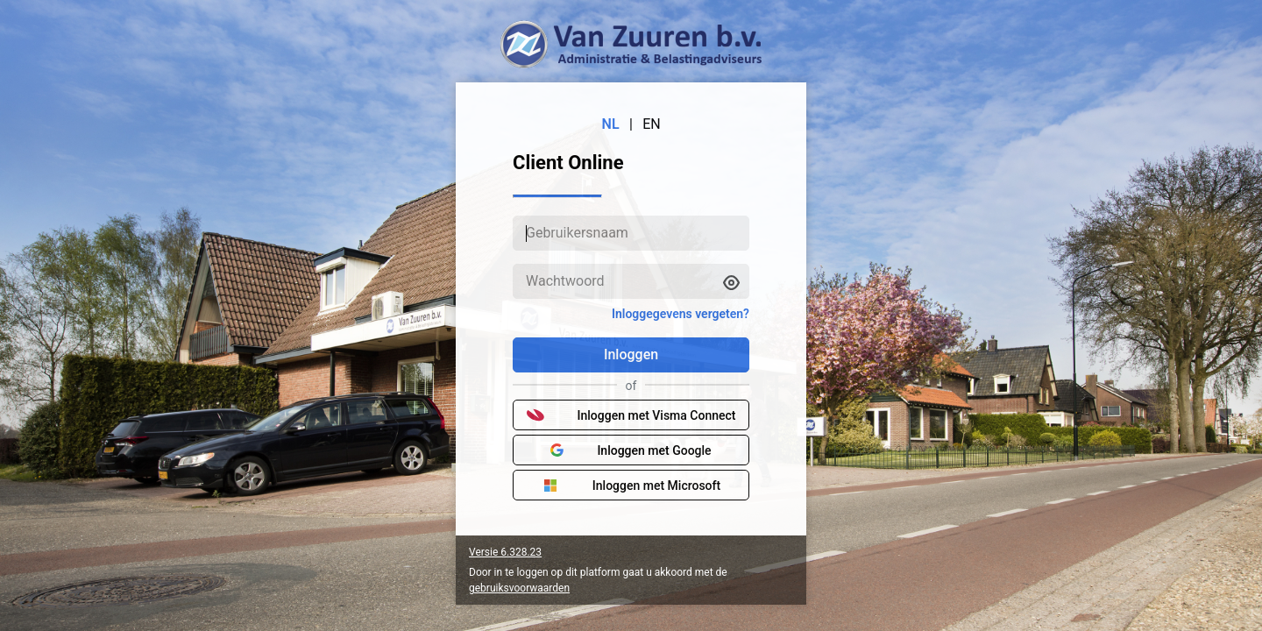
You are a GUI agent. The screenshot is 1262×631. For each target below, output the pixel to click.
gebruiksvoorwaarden (519, 588)
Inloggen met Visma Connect (631, 415)
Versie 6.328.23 (505, 552)
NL (611, 124)
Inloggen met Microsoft (631, 485)
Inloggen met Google (630, 450)
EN (651, 124)
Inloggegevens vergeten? (680, 314)
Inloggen (631, 354)
